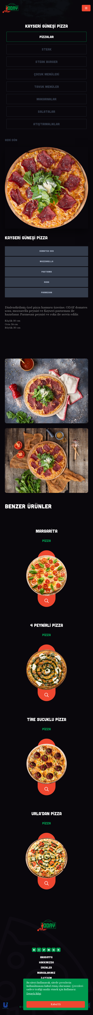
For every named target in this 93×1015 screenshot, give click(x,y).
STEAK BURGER (46, 62)
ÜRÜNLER (46, 967)
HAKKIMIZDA (46, 962)
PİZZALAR (46, 37)
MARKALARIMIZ (46, 972)
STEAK (46, 49)
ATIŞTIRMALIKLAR (46, 124)
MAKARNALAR (46, 99)
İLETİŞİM (46, 977)
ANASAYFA (46, 957)
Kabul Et (56, 1004)
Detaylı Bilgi (33, 993)
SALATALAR (46, 111)
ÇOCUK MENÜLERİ (46, 74)
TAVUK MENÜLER (46, 87)
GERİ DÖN (11, 140)
